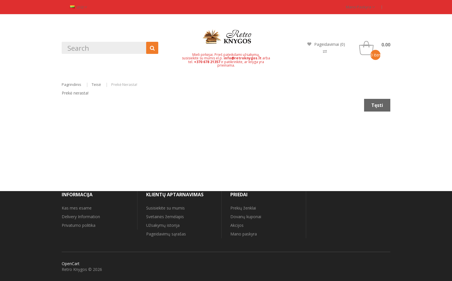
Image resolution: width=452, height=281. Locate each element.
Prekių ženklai (243, 208)
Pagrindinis (71, 84)
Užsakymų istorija (163, 225)
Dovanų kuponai (245, 216)
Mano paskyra (360, 7)
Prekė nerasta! (124, 84)
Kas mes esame (77, 208)
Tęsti (377, 105)
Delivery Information (81, 216)
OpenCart (71, 263)
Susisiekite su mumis (165, 208)
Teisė (96, 84)
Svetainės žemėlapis (165, 216)
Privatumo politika (78, 225)
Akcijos (237, 225)
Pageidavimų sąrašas (166, 234)
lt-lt (78, 7)
